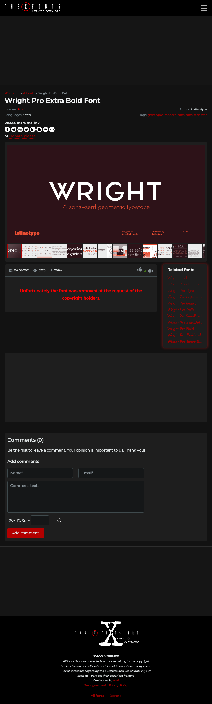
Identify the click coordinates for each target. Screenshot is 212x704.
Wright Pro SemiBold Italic (185, 322)
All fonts (97, 696)
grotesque (155, 115)
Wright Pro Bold (180, 329)
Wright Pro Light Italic (185, 297)
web (204, 115)
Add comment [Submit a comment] (25, 533)
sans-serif (193, 115)
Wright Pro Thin (179, 278)
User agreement (95, 685)
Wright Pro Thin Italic (184, 284)
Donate (115, 696)
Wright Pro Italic (180, 310)
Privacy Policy (118, 685)
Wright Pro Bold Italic (185, 335)
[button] (200, 194)
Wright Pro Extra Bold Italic (185, 341)
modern (170, 115)
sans (181, 115)
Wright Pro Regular (182, 303)
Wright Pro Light (180, 291)
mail (116, 680)
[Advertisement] (106, 50)
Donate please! (22, 136)
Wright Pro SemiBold (184, 316)
